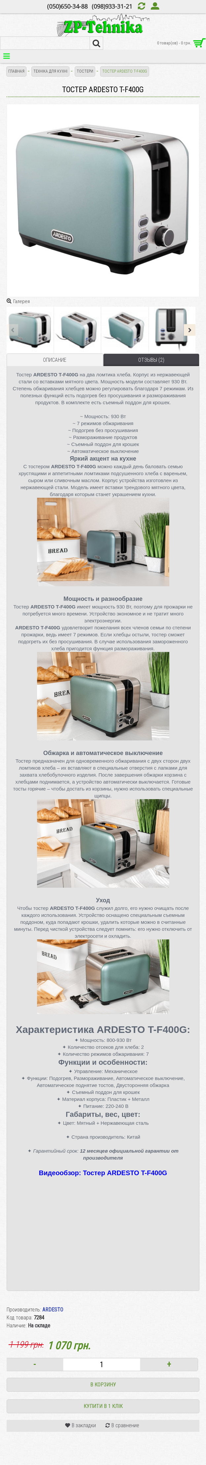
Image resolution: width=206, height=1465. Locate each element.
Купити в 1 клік (103, 1406)
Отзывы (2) (151, 360)
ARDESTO (52, 1309)
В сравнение (125, 1425)
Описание (54, 360)
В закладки (84, 1425)
